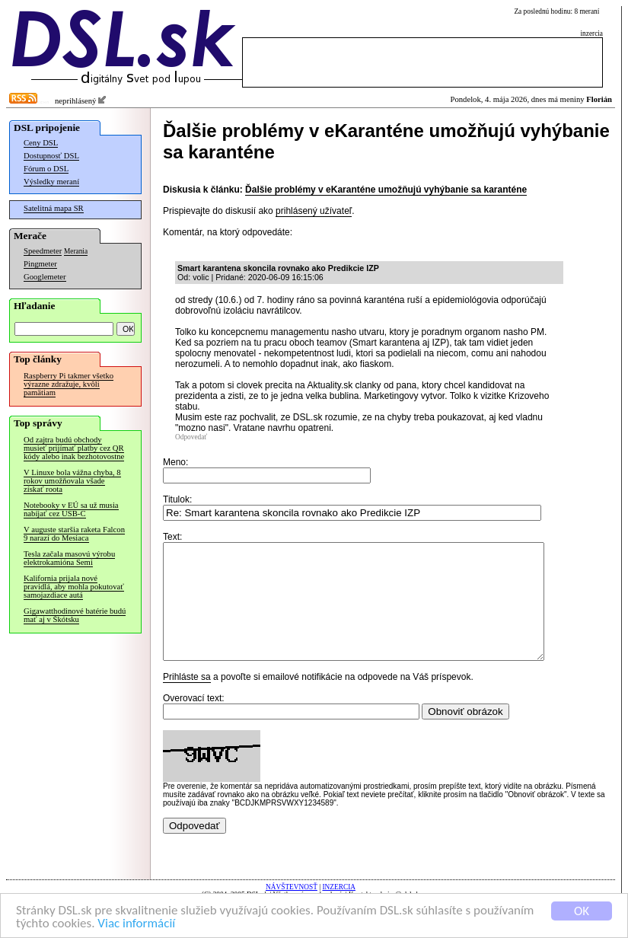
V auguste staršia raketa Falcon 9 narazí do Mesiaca (74, 533)
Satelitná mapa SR (54, 208)
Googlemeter (45, 277)
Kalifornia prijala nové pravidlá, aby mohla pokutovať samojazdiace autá (74, 586)
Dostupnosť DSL (51, 156)
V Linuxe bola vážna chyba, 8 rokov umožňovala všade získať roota (72, 480)
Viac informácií (136, 924)
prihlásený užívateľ (314, 211)
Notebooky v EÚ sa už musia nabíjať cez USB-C (71, 509)
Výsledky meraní (51, 181)
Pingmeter (40, 264)
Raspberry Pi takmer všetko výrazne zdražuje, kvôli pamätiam (68, 384)
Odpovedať (191, 437)
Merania (76, 251)
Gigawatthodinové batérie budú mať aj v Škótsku (75, 615)
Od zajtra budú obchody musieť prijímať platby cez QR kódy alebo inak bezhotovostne (74, 448)
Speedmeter (43, 251)
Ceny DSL (41, 143)
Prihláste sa (187, 699)
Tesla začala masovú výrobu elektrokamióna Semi (69, 558)
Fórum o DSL (46, 168)
